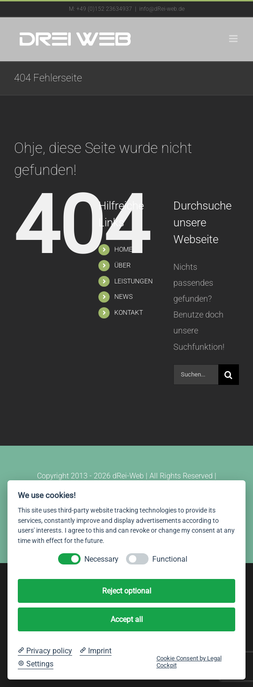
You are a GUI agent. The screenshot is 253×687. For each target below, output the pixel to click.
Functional (169, 559)
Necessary (101, 559)
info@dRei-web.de (162, 9)
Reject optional (126, 590)
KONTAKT (128, 312)
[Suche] (228, 374)
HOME (123, 249)
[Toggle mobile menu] (234, 38)
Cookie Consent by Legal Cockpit (189, 662)
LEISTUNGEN (133, 281)
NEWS (123, 296)
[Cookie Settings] (35, 664)
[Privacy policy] (45, 651)
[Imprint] (96, 651)
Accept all (127, 619)
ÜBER (122, 265)
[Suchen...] (195, 374)
